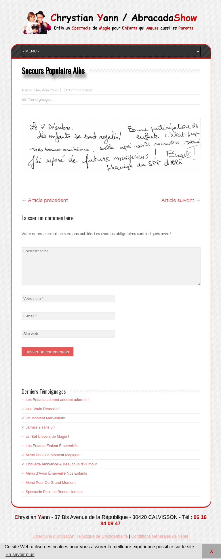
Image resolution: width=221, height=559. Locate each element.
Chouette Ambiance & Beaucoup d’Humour (61, 471)
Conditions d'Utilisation (53, 543)
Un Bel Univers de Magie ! (47, 443)
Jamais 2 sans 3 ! (40, 434)
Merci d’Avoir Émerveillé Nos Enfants (56, 480)
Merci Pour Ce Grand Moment (50, 489)
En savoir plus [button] (20, 554)
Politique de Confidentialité (103, 543)
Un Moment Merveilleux (45, 425)
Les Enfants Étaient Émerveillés (52, 452)
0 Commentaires (79, 90)
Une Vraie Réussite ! (43, 416)
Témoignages (40, 99)
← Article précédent (45, 200)
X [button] (211, 551)
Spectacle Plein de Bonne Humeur (54, 499)
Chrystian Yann (46, 90)
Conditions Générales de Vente (159, 543)
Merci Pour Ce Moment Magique (52, 462)
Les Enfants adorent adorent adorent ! (57, 406)
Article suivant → (181, 200)
